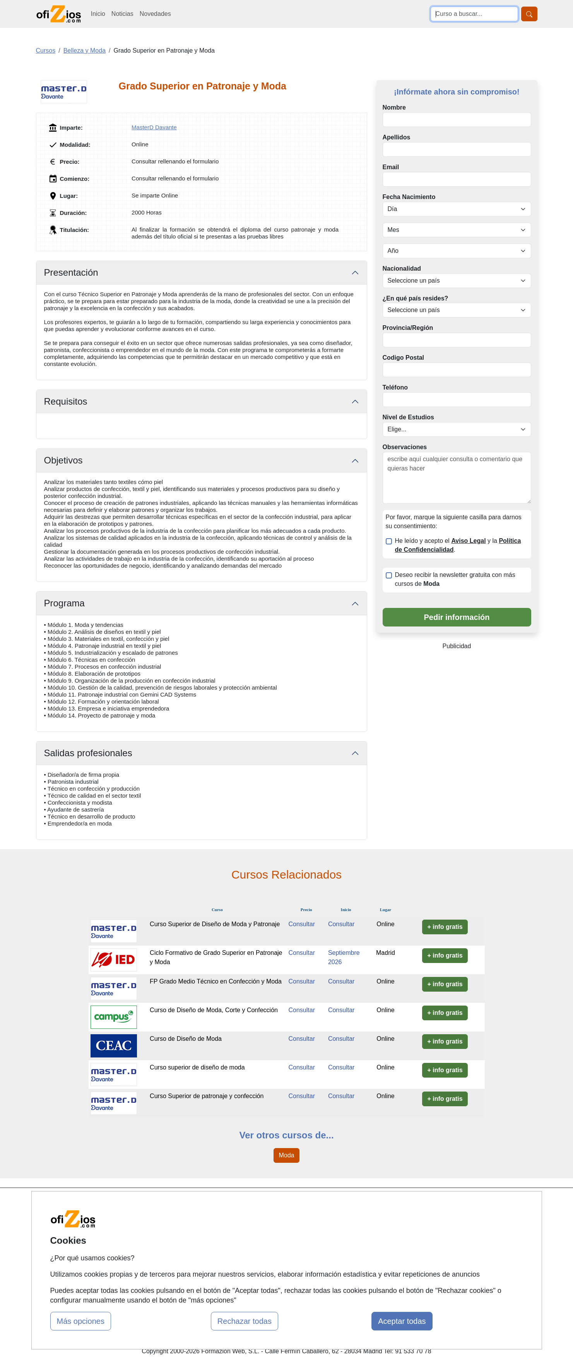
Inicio (98, 13)
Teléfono (395, 387)
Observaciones (405, 447)
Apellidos (397, 137)
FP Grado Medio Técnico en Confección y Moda (216, 981)
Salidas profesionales (88, 753)
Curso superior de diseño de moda (197, 1067)
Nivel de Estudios (408, 417)
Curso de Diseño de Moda (186, 1038)
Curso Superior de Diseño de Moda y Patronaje (215, 924)
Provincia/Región (408, 327)
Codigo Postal (403, 357)
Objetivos (63, 460)
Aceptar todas (402, 1321)
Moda (286, 1155)
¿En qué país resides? (415, 298)
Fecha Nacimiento (409, 197)
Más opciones (80, 1321)
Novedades (155, 13)
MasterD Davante (154, 127)
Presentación (71, 272)
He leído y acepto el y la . (458, 545)
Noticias (122, 13)
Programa (64, 603)
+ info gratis (444, 926)
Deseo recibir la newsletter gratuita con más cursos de (455, 579)
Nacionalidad (402, 268)
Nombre (394, 107)
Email (391, 167)
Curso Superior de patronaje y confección (206, 1096)
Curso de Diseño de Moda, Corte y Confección (214, 1010)
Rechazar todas (244, 1321)
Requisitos (65, 401)
